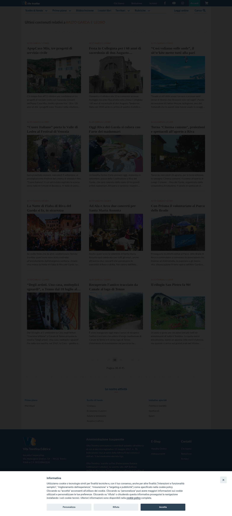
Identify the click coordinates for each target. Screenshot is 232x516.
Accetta (163, 507)
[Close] (223, 480)
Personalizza (69, 507)
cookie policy (134, 498)
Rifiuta (116, 507)
